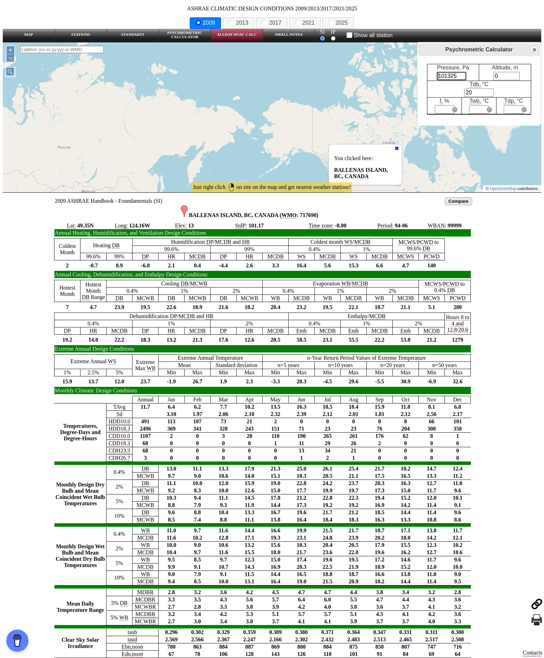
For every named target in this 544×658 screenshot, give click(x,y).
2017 (271, 23)
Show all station (370, 35)
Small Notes (289, 34)
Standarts (132, 34)
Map (28, 34)
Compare (459, 201)
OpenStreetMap (503, 188)
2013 (238, 23)
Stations (80, 34)
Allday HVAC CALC (237, 34)
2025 (338, 23)
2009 (205, 23)
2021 (305, 23)
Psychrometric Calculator (184, 35)
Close (534, 50)
